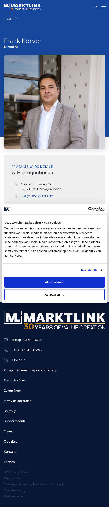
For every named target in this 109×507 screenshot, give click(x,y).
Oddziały (10, 441)
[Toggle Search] (95, 6)
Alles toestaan (54, 282)
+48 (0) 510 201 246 (27, 350)
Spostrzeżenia (15, 421)
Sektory (10, 411)
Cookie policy (14, 490)
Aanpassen (54, 294)
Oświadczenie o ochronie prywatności (33, 484)
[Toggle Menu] (103, 6)
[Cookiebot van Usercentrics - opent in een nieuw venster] (88, 209)
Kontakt (10, 452)
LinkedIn (18, 360)
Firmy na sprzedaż (17, 401)
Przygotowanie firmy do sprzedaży (30, 370)
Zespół (12, 19)
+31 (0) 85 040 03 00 (37, 196)
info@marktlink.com (28, 340)
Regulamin (12, 478)
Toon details (89, 270)
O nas (8, 431)
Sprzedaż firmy (15, 380)
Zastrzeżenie (13, 496)
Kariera (9, 462)
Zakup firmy (13, 391)
